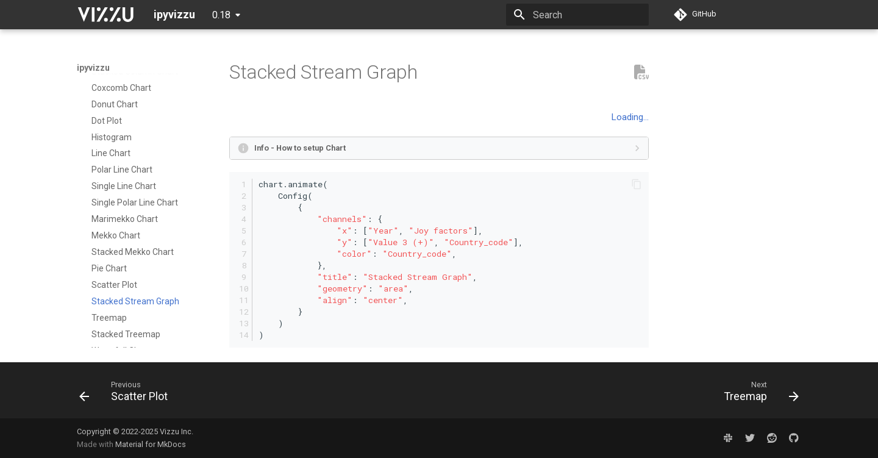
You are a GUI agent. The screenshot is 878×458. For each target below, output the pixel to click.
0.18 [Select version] (221, 15)
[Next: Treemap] (757, 394)
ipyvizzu (93, 68)
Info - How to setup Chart (300, 147)
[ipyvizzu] (105, 14)
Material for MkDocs (150, 444)
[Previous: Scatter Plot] (127, 394)
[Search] (577, 15)
